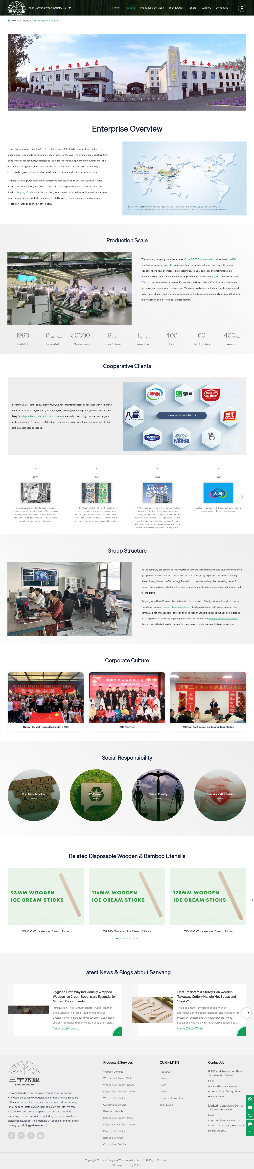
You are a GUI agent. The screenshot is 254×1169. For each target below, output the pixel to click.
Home (116, 7)
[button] (242, 497)
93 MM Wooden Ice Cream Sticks (46, 931)
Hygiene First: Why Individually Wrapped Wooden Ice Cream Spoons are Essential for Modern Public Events (84, 996)
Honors (192, 7)
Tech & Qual (176, 7)
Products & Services (152, 7)
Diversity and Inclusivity (220, 794)
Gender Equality (158, 794)
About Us (130, 7)
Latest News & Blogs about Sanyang (127, 972)
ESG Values (96, 794)
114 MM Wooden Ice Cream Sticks (127, 931)
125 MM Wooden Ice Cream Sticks (208, 931)
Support (206, 7)
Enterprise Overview (46, 20)
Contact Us (222, 7)
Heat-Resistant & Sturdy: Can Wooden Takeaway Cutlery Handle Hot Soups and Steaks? (206, 996)
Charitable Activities (33, 794)
